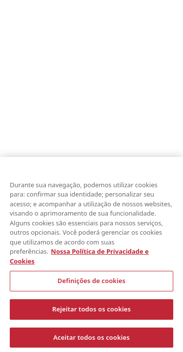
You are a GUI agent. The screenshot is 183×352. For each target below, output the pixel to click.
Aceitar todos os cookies (91, 338)
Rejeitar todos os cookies (91, 310)
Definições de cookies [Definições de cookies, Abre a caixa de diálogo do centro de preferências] (91, 282)
